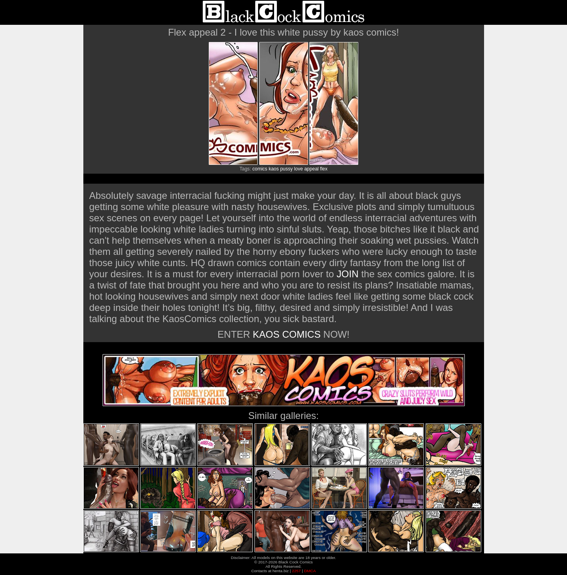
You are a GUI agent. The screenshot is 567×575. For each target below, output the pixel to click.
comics (259, 169)
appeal (311, 169)
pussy (286, 169)
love (298, 169)
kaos (273, 169)
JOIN (348, 273)
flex (324, 169)
